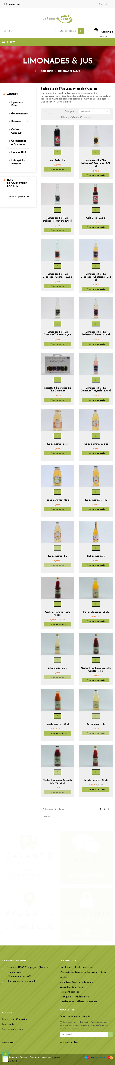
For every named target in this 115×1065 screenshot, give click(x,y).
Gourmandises (19, 114)
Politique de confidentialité (74, 997)
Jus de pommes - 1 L (96, 500)
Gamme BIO (18, 152)
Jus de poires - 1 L (57, 556)
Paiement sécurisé (69, 992)
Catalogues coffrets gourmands (77, 967)
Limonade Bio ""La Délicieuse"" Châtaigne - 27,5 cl (96, 277)
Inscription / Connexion (14, 1019)
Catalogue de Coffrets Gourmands (78, 1002)
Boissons (16, 121)
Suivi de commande (12, 1029)
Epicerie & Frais (17, 104)
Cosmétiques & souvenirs (18, 143)
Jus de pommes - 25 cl (57, 500)
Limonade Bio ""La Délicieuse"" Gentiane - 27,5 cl (95, 163)
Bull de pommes (96, 556)
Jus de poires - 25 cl (57, 444)
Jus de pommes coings (96, 444)
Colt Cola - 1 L (57, 160)
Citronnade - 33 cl (57, 668)
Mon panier (8, 1024)
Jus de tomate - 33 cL (96, 780)
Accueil (13, 94)
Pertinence (95, 111)
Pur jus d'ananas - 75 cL (96, 612)
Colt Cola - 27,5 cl (95, 218)
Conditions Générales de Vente (76, 982)
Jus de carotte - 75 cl (57, 724)
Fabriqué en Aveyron (18, 162)
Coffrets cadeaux (16, 131)
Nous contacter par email (21, 981)
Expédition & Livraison (72, 987)
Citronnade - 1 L (96, 724)
